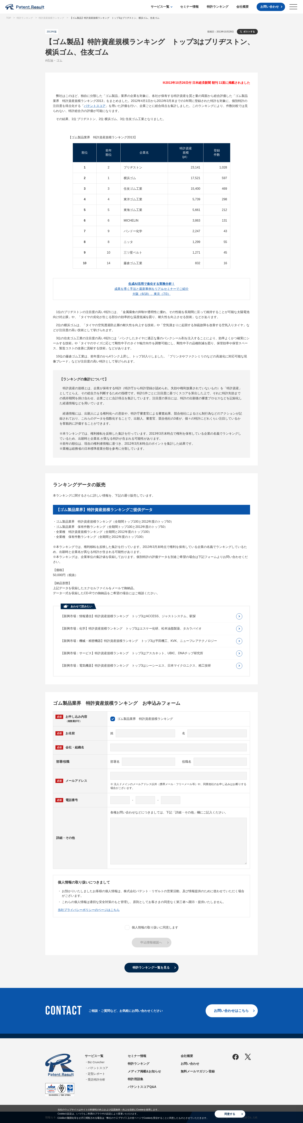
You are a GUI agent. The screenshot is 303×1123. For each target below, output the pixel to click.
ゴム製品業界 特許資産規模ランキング (141, 719)
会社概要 (242, 6)
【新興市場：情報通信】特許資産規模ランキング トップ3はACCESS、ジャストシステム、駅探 (128, 616)
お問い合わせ (269, 6)
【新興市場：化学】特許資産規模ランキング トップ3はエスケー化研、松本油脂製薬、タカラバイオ (131, 628)
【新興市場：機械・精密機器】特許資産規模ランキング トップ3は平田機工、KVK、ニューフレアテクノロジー (139, 640)
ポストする (249, 31)
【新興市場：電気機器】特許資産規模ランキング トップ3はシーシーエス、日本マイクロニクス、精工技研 (136, 665)
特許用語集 (135, 1079)
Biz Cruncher (96, 1062)
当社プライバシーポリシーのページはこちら (89, 909)
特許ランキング (217, 6)
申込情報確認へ (151, 942)
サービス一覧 (160, 6)
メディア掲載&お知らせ (144, 1071)
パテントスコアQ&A (142, 1086)
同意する (229, 1113)
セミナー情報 (189, 6)
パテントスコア (95, 105)
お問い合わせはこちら (231, 1011)
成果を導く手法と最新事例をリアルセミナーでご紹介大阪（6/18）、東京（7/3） (151, 288)
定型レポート (96, 1073)
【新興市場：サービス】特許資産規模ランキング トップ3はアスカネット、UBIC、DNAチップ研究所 (132, 653)
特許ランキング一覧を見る (151, 967)
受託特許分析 (96, 1079)
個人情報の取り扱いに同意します (151, 927)
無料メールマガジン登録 (198, 1071)
